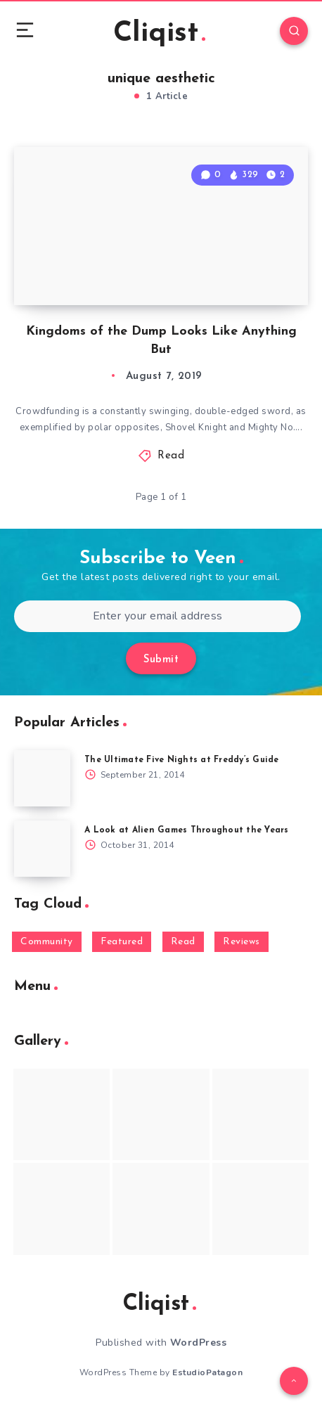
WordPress (198, 1342)
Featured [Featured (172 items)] (122, 942)
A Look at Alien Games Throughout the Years (186, 830)
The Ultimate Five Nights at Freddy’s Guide (181, 760)
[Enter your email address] (157, 616)
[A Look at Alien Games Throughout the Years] (42, 849)
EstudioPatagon (207, 1372)
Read (170, 456)
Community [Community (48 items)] (46, 942)
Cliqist (159, 34)
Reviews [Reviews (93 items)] (241, 942)
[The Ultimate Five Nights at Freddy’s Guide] (42, 778)
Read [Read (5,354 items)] (183, 942)
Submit (161, 660)
